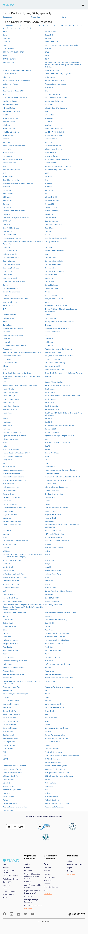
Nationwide (48, 594)
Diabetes (27, 882)
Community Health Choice (54, 261)
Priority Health (50, 681)
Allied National (8, 135)
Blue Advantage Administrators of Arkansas (18, 183)
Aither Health (49, 118)
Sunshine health (8, 735)
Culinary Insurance (51, 288)
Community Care (9, 261)
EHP (4, 309)
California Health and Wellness (14, 211)
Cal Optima (7, 207)
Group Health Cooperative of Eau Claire (17, 373)
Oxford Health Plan (51, 42)
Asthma (27, 867)
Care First (6, 224)
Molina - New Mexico (10, 84)
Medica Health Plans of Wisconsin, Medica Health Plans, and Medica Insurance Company (23, 556)
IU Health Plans (50, 484)
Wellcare (48, 793)
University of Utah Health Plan (55, 769)
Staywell (48, 731)
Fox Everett (49, 345)
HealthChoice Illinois (52, 409)
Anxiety (27, 864)
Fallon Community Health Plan (13, 335)
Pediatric (63, 17)
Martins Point (49, 521)
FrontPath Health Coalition (12, 356)
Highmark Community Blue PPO (14, 436)
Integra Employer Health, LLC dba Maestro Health (62, 477)
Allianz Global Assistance (53, 128)
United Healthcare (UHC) (12, 769)
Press (5, 897)
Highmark (6, 429)
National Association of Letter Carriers (58, 591)
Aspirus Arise (7, 156)
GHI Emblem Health (10, 363)
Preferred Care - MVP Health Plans (57, 664)
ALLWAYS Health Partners (54, 135)
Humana (48, 38)
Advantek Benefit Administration (56, 108)
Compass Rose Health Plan (54, 271)
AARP (5, 55)
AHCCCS (6, 115)
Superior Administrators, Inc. (55, 735)
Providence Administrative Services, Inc (59, 687)
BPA (46, 194)
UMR (4, 45)
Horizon (47, 449)
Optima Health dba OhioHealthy (56, 620)
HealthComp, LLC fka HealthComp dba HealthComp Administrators (63, 414)
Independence (50, 467)
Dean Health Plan (51, 295)
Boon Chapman (8, 194)
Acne (46, 864)
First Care (6, 339)
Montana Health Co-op (11, 581)
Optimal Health (8, 623)
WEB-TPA (6, 793)
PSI (46, 690)
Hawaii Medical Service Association (57, 385)
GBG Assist (7, 359)
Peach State (49, 647)
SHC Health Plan (51, 718)
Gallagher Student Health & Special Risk (59, 356)
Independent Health (52, 473)
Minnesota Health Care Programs (15, 577)
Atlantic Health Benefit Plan (12, 159)
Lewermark (7, 501)
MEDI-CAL (6, 551)
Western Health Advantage (54, 807)
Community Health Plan (53, 264)
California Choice (51, 207)
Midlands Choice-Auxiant (53, 574)
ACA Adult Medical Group (54, 101)
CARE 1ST (7, 221)
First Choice (49, 339)
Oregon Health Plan (10, 626)
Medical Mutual (50, 560)
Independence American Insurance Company (61, 470)
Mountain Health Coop (11, 584)
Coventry (6, 285)
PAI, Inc (5, 633)
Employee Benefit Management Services (59, 321)
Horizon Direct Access (52, 453)
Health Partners (50, 399)
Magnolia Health (50, 518)
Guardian (48, 376)
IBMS (46, 460)
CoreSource (49, 278)
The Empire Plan (9, 742)
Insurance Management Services (14, 477)
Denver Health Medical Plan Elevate (15, 299)
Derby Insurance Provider (54, 299)
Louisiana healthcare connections (56, 508)
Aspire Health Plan (51, 152)
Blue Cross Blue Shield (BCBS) (14, 91)
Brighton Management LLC (54, 200)
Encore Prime (7, 325)
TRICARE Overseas (52, 749)
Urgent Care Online (10, 876)
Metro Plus (48, 567)
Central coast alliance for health (56, 238)
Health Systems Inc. (52, 406)
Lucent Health (8, 511)
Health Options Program (11, 399)
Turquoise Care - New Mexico (55, 84)
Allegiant (48, 125)
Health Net (6, 38)
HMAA (5, 443)
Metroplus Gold (8, 570)
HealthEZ (6, 419)
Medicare (48, 49)
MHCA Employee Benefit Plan (13, 574)
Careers (6, 888)
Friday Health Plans (52, 70)
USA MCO (48, 779)
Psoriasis (47, 884)
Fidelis (47, 335)
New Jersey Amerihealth (53, 605)
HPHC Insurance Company (12, 456)
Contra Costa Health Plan (12, 278)
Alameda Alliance (9, 122)
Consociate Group (51, 275)
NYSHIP (6, 616)
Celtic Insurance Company (12, 238)
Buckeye (6, 204)
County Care (49, 282)
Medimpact (7, 564)
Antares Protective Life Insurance (14, 146)
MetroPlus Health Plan (52, 570)
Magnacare (7, 518)
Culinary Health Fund (10, 288)
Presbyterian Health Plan (53, 674)
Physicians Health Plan (53, 657)
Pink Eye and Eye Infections (31, 901)
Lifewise (47, 504)
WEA (46, 790)
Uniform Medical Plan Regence (56, 766)
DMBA (47, 302)
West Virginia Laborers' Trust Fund (57, 803)
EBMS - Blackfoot (9, 305)
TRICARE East (8, 749)
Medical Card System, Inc (12, 560)
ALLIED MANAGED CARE (54, 132)
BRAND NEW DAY (9, 59)
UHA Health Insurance (52, 759)
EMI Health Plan (50, 318)
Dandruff (47, 867)
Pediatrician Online (10, 879)
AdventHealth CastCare (11, 111)
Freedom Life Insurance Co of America (58, 349)
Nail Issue (48, 880)
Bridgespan (7, 197)
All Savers (48, 122)
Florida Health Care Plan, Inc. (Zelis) (57, 74)
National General (9, 594)
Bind (46, 180)
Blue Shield (49, 87)
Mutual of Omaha (51, 588)
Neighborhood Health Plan (12, 601)
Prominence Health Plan (11, 687)
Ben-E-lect (48, 176)
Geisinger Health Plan (52, 359)
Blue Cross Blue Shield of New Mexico (16, 81)
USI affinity (6, 783)
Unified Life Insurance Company (14, 766)
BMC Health (49, 190)
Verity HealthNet (50, 783)
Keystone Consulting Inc (11, 497)
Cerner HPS (7, 247)
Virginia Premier (8, 786)
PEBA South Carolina (10, 650)
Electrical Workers (9, 315)
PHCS (5, 87)
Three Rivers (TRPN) (52, 94)
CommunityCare (50, 268)
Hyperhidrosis (49, 877)
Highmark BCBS (50, 429)
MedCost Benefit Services (54, 548)
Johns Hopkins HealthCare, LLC (56, 487)
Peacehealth (7, 647)
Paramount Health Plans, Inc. (55, 637)
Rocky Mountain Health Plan (55, 704)
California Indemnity (52, 211)
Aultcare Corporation (10, 163)
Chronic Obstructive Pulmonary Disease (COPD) (32, 876)
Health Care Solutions (10, 392)
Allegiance (6, 125)
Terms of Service (9, 891)
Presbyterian (49, 671)
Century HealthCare (52, 242)
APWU (47, 55)
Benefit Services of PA (11, 180)
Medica (47, 551)
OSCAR (47, 626)
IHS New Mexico (9, 467)
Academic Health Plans (11, 105)
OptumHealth (49, 623)
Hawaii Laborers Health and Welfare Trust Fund (20, 385)
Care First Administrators (53, 224)
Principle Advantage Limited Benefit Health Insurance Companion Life (22, 682)
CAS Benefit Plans (9, 235)
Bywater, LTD (49, 204)
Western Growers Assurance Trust (15, 807)
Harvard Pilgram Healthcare (54, 382)
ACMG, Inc (48, 105)
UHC (4, 762)
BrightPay (6, 77)
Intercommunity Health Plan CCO (14, 480)
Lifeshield (48, 501)
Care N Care (49, 228)
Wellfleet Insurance (51, 797)
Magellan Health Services (54, 514)
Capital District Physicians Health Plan (16, 218)
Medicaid (48, 554)
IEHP (46, 463)
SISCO (47, 725)
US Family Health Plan (11, 776)
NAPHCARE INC (9, 62)
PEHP (47, 654)
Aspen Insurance (9, 152)
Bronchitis (28, 871)
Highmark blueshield (52, 432)
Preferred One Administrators (13, 667)
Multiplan (48, 584)
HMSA (5, 446)
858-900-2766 (77, 914)
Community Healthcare (11, 268)
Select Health (49, 711)
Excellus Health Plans (52, 332)
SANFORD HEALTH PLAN (54, 707)
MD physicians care (10, 544)
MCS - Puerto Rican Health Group (57, 541)
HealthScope (7, 425)
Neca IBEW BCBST (52, 598)
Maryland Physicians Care (12, 525)
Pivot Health (49, 661)
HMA (46, 439)
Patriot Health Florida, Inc (54, 644)
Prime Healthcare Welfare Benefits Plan (59, 678)
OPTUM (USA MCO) (10, 74)
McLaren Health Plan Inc (53, 537)
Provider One (7, 690)
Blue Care (6, 187)
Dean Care (7, 295)
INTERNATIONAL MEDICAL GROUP (58, 480)
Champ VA (48, 247)
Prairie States (7, 664)
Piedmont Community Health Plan (15, 661)
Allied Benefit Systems (11, 132)
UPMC (47, 52)
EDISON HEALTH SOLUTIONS (56, 305)
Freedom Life (7, 349)
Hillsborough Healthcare (11, 439)
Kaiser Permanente (9, 490)
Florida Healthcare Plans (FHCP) (14, 345)
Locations (6, 885)
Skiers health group (10, 728)
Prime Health (7, 678)
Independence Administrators (13, 470)
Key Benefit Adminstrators (54, 494)
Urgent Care (35, 17)
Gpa (4, 369)
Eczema (47, 871)
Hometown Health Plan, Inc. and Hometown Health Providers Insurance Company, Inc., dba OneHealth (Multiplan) (63, 64)
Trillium (5, 752)
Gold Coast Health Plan (53, 366)
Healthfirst (48, 419)
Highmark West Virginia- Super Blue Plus (59, 436)
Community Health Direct (12, 264)
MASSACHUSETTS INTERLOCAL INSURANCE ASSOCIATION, (62, 526)
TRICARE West (8, 49)
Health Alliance (50, 389)
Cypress (47, 292)
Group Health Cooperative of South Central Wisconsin (64, 373)
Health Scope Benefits (11, 406)
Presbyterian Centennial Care (13, 674)
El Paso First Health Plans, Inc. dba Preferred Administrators (61, 310)
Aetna (5, 31)
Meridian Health (8, 567)
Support (6, 867)
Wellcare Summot (9, 797)
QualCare (6, 697)
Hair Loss (48, 874)
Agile (46, 111)
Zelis (46, 91)
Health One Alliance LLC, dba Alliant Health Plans (62, 396)
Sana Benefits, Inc (9, 707)
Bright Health (7, 200)
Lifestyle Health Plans (10, 504)
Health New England (10, 396)
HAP (4, 382)
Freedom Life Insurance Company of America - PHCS (22, 352)
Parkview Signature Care (12, 640)
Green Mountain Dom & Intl (54, 369)
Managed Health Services (12, 521)
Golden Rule (49, 35)
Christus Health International (55, 251)
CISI (46, 254)
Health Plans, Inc (9, 403)
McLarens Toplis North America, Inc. (15, 541)
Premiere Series (8, 671)
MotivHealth (49, 581)
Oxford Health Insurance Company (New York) (61, 45)
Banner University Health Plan (55, 170)
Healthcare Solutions (10, 409)
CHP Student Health (10, 251)
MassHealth (7, 530)
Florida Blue (49, 342)
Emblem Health (8, 318)
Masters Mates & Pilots (53, 530)
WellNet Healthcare (9, 803)
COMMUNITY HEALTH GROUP (14, 52)
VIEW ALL (28, 908)
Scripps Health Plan (10, 711)
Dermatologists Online (9, 872)
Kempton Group (8, 494)
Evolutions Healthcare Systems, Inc (57, 328)
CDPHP (47, 235)
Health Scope (49, 403)
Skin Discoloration (51, 887)
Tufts (4, 755)
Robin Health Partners (11, 704)
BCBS (47, 173)
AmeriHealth (49, 142)
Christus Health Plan (10, 254)
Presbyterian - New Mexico (54, 81)
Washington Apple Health (12, 790)
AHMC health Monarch (11, 118)
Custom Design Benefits (11, 292)
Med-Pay (48, 544)
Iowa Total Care (8, 484)
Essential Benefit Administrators (14, 328)
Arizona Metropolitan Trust (54, 149)
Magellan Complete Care (12, 514)
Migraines (28, 896)
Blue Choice (49, 187)
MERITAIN (6, 42)
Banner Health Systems (11, 170)
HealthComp (7, 413)
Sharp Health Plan (9, 718)
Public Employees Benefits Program (15, 694)
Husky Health (7, 460)
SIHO (46, 721)
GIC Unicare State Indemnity (55, 363)
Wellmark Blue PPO (52, 800)
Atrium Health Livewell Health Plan (57, 159)
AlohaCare (6, 139)
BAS (4, 173)
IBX (4, 463)
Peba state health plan (52, 650)
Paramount (7, 637)
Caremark (48, 231)
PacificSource (49, 630)
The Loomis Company (52, 742)
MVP (4, 591)
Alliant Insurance (9, 128)
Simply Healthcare (9, 725)
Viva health (48, 786)
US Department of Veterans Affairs (57, 773)
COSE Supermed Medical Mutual (14, 282)
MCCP (5, 537)
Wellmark (6, 800)
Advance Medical (9, 108)
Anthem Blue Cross (51, 31)
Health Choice (50, 392)
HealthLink (48, 422)
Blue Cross (7, 190)
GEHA (47, 59)
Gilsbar (5, 366)
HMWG (47, 446)
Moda (47, 577)
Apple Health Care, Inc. (53, 146)
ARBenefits (7, 149)
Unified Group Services (53, 762)
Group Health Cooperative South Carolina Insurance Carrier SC (21, 377)
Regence (48, 701)
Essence (48, 325)
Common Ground (51, 258)
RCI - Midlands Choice (11, 701)
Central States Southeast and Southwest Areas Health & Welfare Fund (23, 243)
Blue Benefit (49, 183)
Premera (48, 667)
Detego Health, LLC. (10, 302)
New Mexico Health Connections (14, 613)
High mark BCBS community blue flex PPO (60, 425)
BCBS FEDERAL (9, 176)
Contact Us (7, 882)
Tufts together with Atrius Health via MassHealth (62, 755)
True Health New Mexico (53, 752)
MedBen (6, 548)
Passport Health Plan (10, 644)
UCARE (5, 759)
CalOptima (6, 214)
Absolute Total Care (10, 101)
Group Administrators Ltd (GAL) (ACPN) (17, 70)
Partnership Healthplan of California (57, 640)
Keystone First (50, 497)
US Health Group (9, 779)
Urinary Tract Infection (33, 905)
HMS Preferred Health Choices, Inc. (57, 443)
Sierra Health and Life (10, 721)
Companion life (8, 271)
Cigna (5, 35)
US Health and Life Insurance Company (59, 776)
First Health (7, 342)
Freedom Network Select (53, 352)
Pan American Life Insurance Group (57, 633)
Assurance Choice (51, 156)
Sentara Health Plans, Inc (12, 714)
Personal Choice (9, 657)
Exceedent (6, 332)
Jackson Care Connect (11, 487)
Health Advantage (9, 389)
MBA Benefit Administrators (54, 534)
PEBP (5, 654)
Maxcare (6, 534)
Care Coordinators (51, 221)
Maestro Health (50, 511)
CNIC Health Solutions (11, 258)
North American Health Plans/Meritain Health (60, 613)
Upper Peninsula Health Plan (13, 773)
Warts (46, 890)
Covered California (51, 285)
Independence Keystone (11, 473)
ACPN (5, 94)
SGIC (46, 714)
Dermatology (7, 17)
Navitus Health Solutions (11, 598)
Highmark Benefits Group (12, 432)
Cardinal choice (50, 218)
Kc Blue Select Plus (52, 490)
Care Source (7, 231)
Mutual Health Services (11, 588)
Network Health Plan (52, 601)
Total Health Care (9, 745)
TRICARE (48, 745)
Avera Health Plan (51, 163)
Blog (4, 864)
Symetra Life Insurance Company (56, 738)
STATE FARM (8, 731)
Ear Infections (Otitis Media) (32, 886)
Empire (5, 321)
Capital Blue (49, 214)
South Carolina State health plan (56, 728)
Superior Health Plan (10, 738)
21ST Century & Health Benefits (56, 98)
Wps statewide (8, 810)
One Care (48, 616)
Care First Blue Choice (11, 228)
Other (5, 630)
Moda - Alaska (50, 77)
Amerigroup (7, 142)
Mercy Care (49, 564)
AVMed (5, 166)
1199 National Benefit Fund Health (15, 98)
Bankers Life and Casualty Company (58, 166)
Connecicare (7, 275)
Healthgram (7, 422)
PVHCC (47, 694)
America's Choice (51, 139)
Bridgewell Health (51, 197)
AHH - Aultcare (50, 115)
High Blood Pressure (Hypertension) (32, 892)
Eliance (47, 315)
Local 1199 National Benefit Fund (14, 508)
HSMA (47, 456)
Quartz (47, 697)
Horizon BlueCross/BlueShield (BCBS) (16, 453)
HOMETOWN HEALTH (11, 449)
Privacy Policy (8, 894)
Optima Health (8, 620)
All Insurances (8, 26)
